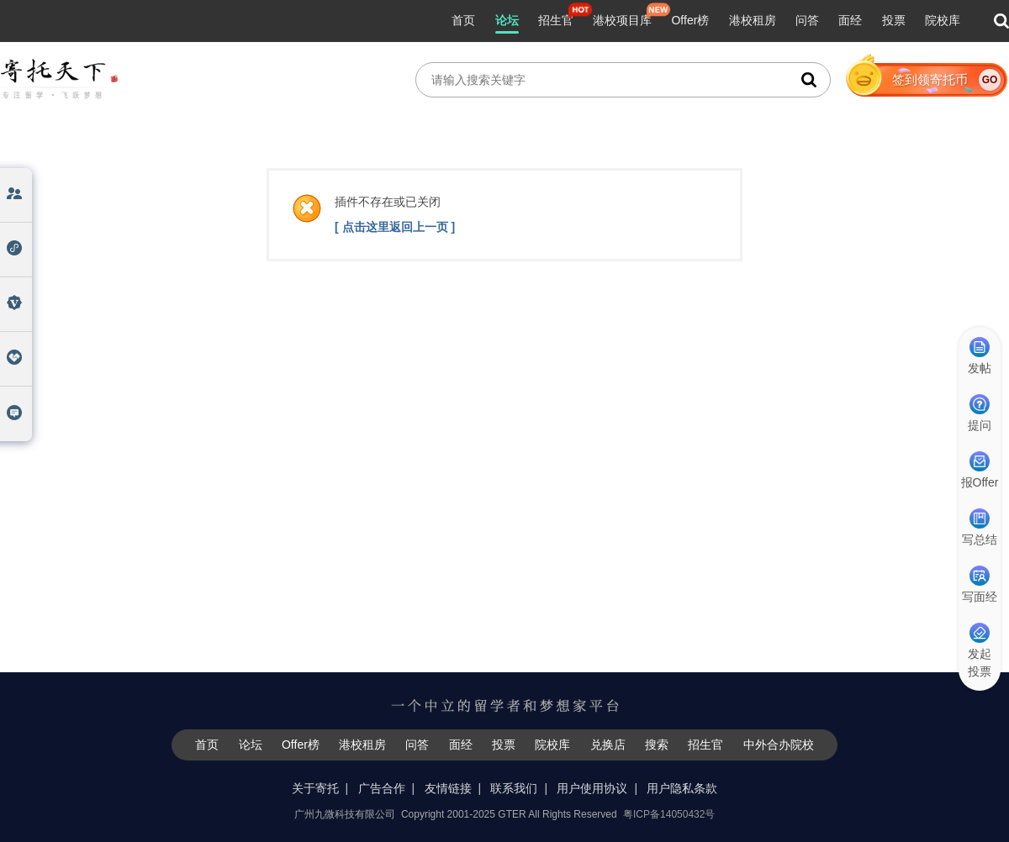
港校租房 (752, 20)
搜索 (656, 744)
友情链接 (448, 788)
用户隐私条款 (682, 788)
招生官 (555, 20)
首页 (463, 20)
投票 (894, 20)
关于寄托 (315, 788)
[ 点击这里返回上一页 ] (395, 227)
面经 (850, 20)
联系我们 (513, 788)
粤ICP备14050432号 (669, 814)
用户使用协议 (592, 788)
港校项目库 (622, 20)
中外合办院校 (778, 744)
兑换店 (608, 744)
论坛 (507, 20)
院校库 (942, 20)
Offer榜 (690, 20)
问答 (807, 20)
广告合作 (381, 788)
